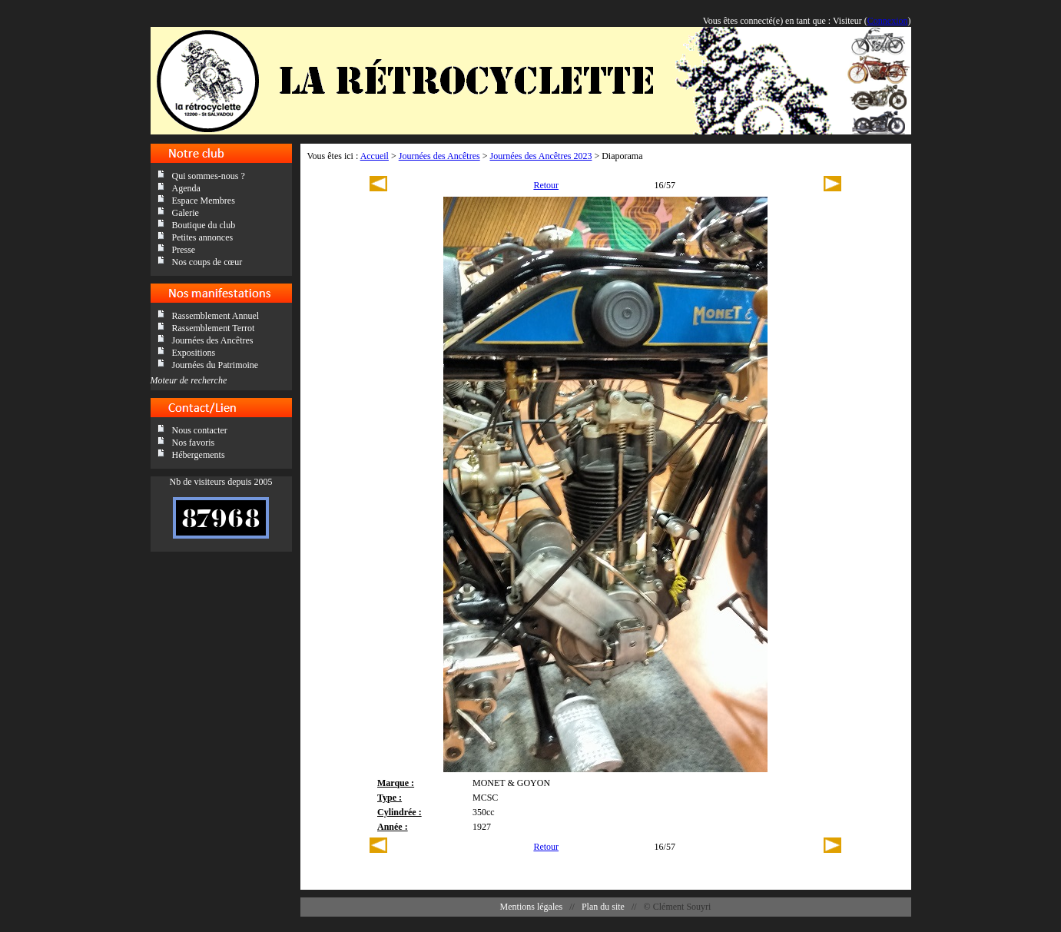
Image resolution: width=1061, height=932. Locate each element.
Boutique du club (204, 225)
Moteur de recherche (189, 380)
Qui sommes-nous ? (208, 176)
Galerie (185, 212)
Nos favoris (193, 442)
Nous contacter (199, 430)
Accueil (374, 156)
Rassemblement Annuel (216, 315)
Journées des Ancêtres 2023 (540, 156)
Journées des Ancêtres (213, 340)
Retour (546, 185)
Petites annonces (203, 237)
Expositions (194, 352)
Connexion (887, 20)
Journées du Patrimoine (215, 365)
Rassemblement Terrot (213, 328)
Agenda (186, 188)
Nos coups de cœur (207, 262)
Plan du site (603, 906)
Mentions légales (531, 906)
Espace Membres (203, 200)
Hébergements (198, 454)
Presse (184, 249)
